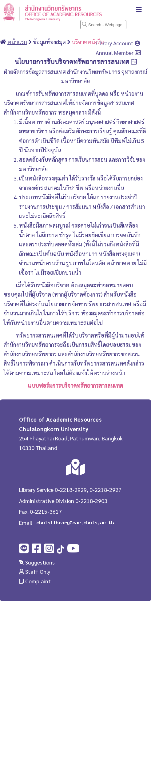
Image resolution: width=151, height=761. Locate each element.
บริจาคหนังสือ (88, 41)
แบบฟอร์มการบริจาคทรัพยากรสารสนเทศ (75, 385)
